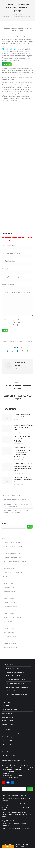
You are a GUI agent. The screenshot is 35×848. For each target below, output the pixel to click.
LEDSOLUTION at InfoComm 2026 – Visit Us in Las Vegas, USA (23, 427)
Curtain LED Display (9, 602)
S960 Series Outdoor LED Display (13, 557)
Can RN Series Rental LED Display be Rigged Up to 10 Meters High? (17, 804)
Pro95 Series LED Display (13, 668)
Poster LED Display (9, 613)
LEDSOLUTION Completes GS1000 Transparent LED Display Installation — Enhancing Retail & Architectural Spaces (22, 452)
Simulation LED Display (10, 636)
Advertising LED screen (9, 49)
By (18, 341)
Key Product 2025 (6, 538)
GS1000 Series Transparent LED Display (15, 561)
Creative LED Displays (10, 643)
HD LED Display (8, 580)
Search (4, 523)
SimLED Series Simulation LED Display (14, 565)
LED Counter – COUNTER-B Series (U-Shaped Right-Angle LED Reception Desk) (18, 505)
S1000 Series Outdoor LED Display (13, 553)
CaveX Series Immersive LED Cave (13, 572)
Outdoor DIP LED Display (10, 591)
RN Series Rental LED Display (12, 550)
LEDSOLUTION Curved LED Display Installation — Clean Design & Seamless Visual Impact (23, 467)
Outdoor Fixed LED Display (11, 595)
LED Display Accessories (10, 647)
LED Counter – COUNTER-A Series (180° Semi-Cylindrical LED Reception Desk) (17, 500)
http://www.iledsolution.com (22, 368)
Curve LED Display (9, 587)
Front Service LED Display (11, 606)
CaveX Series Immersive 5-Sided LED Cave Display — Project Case (23, 439)
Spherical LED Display (10, 628)
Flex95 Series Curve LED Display (13, 546)
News (10, 341)
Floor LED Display (9, 621)
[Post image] (7, 417)
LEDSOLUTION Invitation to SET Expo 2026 (23, 416)
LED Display (5, 576)
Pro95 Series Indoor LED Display (13, 542)
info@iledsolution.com (12, 777)
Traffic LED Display (9, 625)
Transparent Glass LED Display (12, 617)
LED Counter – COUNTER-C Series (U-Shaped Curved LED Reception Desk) (16, 511)
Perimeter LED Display (10, 610)
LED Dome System (9, 568)
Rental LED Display (9, 598)
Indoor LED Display (9, 583)
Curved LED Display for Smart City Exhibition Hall (15, 828)
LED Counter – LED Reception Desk (11, 495)
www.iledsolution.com (12, 779)
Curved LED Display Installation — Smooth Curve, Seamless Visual (23, 480)
